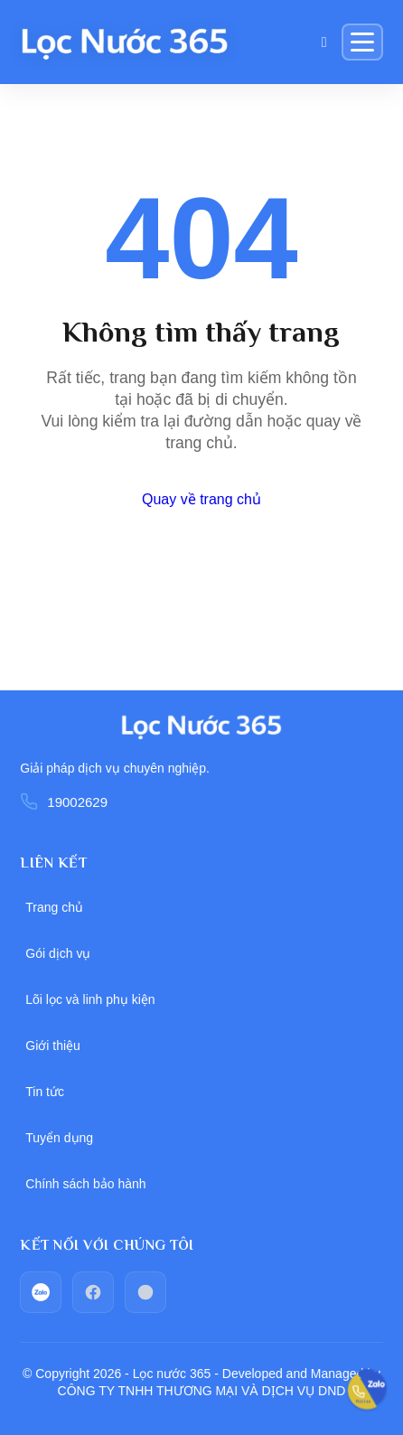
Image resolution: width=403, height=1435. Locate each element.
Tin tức (44, 1091)
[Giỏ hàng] (324, 42)
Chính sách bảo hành (85, 1184)
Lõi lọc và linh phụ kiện (90, 999)
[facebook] (93, 1292)
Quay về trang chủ (201, 499)
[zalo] (40, 1292)
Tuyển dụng (59, 1137)
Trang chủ (54, 907)
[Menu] (362, 42)
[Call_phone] (145, 1292)
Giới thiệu (52, 1045)
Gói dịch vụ (57, 953)
